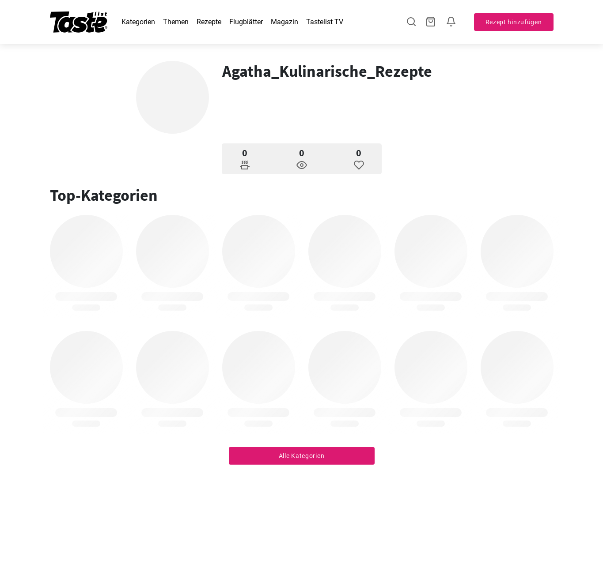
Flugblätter (246, 22)
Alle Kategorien (302, 455)
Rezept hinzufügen (513, 22)
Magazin (284, 22)
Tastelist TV (324, 22)
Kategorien (138, 22)
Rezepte (209, 22)
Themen (176, 22)
